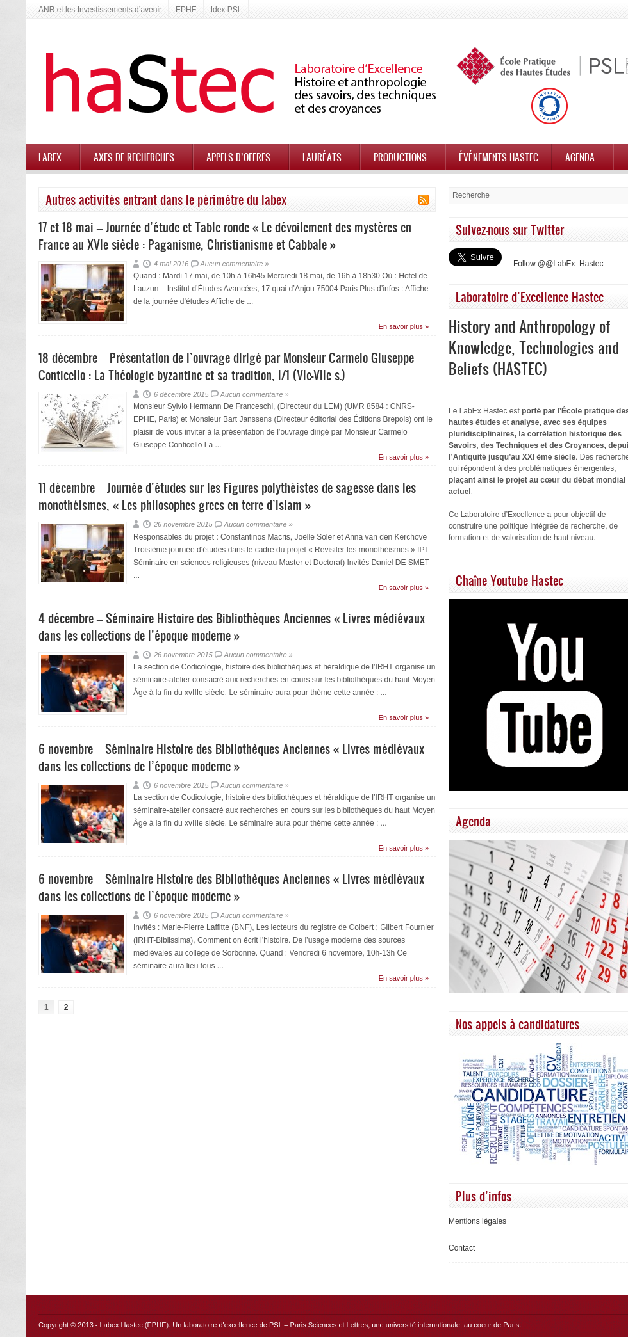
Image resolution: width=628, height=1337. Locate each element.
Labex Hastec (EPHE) (134, 1325)
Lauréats (322, 156)
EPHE (186, 9)
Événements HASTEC (498, 156)
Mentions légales (477, 1221)
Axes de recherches (134, 156)
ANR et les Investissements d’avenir (99, 9)
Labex (50, 156)
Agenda (580, 156)
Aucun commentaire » (235, 264)
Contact (462, 1248)
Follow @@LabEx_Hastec (558, 263)
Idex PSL (226, 9)
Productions (400, 156)
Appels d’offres (238, 156)
